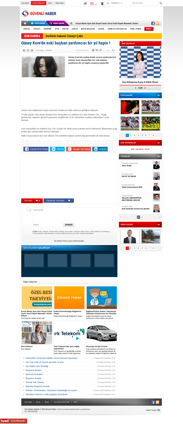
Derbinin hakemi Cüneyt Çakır (64, 36)
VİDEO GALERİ (127, 225)
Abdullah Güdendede (137, 164)
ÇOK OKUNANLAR (128, 143)
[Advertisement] (109, 13)
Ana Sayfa (25, 3)
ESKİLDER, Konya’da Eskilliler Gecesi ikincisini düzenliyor (52, 358)
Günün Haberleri (38, 3)
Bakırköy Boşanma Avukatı (38, 386)
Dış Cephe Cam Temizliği (37, 366)
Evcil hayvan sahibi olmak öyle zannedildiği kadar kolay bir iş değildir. (37, 314)
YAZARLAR (125, 156)
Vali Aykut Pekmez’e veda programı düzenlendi (46, 394)
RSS (75, 402)
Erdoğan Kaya (137, 207)
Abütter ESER (137, 198)
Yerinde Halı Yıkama (35, 382)
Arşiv (50, 3)
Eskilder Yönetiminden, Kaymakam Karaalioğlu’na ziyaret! (51, 390)
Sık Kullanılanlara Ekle (61, 402)
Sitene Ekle (60, 3)
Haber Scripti (151, 410)
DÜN (132, 149)
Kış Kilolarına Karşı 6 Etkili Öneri (140, 82)
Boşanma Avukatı (33, 370)
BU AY (147, 149)
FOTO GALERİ (126, 95)
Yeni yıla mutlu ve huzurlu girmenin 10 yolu (45, 362)
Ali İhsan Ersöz (137, 175)
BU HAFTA (139, 149)
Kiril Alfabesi (37, 347)
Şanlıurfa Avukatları (34, 374)
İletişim (47, 402)
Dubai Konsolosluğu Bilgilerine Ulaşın (69, 313)
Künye (38, 402)
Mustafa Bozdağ (137, 186)
